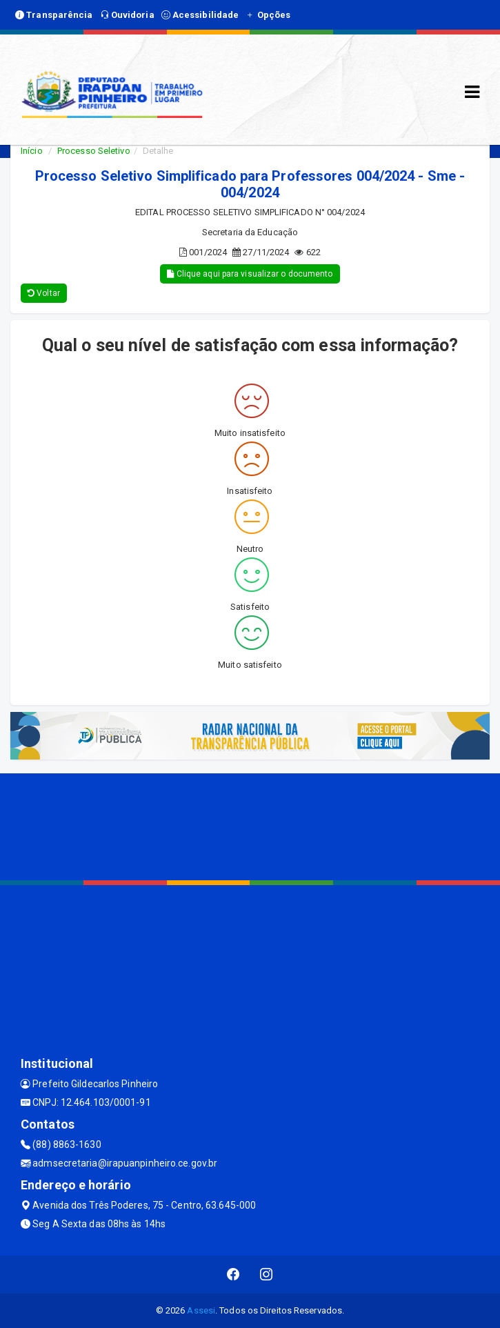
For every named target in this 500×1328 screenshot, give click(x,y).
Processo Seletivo (93, 151)
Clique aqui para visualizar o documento (249, 274)
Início (32, 151)
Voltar (44, 293)
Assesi (201, 1310)
